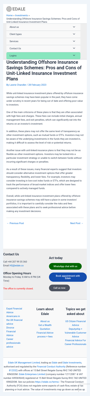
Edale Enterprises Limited (32, 374)
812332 (13, 370)
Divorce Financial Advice (11, 331)
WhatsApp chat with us (65, 266)
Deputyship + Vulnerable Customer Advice (75, 333)
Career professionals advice (13, 343)
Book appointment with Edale (68, 277)
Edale (54, 362)
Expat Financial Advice (14, 310)
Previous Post (15, 223)
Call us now (59, 288)
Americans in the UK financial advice (14, 320)
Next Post (76, 223)
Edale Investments (71, 362)
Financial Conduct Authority (51, 366)
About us (45, 321)
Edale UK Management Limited (24, 362)
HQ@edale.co (17, 265)
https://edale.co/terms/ (47, 381)
